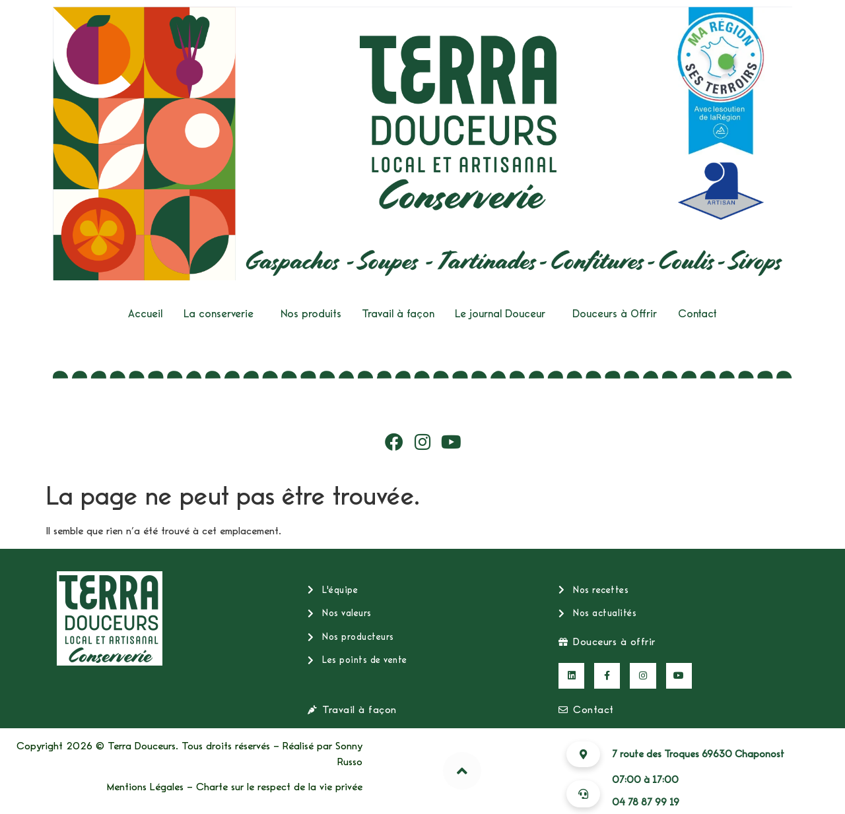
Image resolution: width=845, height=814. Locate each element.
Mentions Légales (145, 787)
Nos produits (311, 313)
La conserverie (219, 313)
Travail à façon (398, 313)
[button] (222, 314)
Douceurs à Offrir (614, 313)
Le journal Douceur (500, 313)
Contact (697, 313)
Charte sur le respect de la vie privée (279, 787)
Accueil (145, 313)
